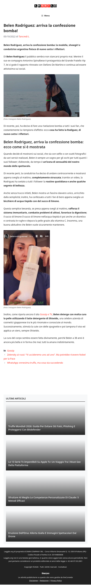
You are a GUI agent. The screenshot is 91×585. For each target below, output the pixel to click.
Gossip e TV (46, 314)
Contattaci (62, 567)
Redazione (44, 580)
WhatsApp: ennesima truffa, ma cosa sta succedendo (35, 362)
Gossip (10, 350)
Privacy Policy (56, 580)
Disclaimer (33, 580)
